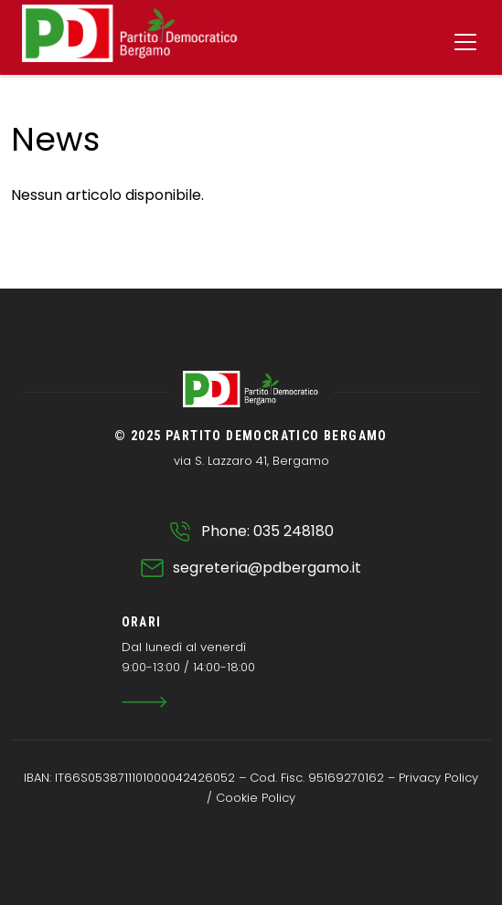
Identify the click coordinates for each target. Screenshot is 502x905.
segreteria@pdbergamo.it (267, 567)
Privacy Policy (438, 777)
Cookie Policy (255, 797)
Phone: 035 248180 (267, 531)
